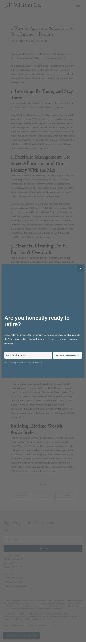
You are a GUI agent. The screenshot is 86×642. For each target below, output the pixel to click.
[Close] (80, 268)
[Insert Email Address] (28, 355)
